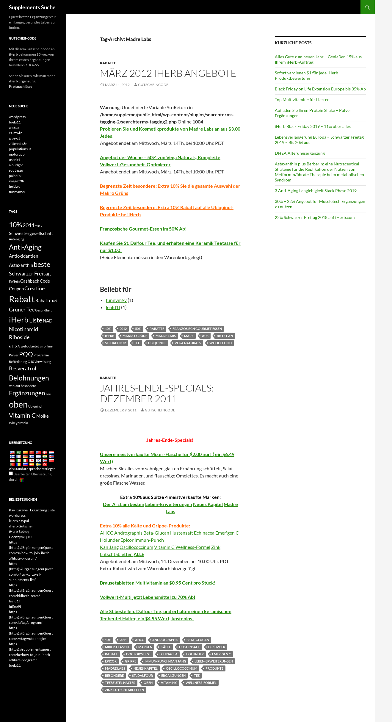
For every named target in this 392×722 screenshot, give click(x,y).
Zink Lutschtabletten (124, 690)
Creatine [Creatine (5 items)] (34, 288)
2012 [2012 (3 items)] (38, 226)
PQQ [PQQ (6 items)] (26, 354)
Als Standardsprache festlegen (32, 468)
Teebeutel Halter (120, 683)
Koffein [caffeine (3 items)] (14, 281)
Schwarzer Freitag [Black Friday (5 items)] (30, 273)
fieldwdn (16, 186)
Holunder (110, 540)
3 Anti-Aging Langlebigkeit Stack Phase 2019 (316, 190)
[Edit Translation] (11, 473)
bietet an (225, 336)
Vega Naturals (188, 343)
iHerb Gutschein (22, 526)
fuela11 (15, 122)
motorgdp (17, 154)
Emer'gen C (227, 532)
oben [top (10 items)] (18, 404)
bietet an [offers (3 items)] (36, 346)
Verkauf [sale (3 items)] (14, 386)
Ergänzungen (173, 675)
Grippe (130, 661)
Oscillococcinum (136, 547)
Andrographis (128, 532)
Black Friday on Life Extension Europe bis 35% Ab (320, 88)
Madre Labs (166, 336)
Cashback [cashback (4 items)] (29, 281)
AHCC (106, 532)
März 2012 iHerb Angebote (168, 73)
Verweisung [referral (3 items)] (43, 362)
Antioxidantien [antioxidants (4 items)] (23, 256)
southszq (16, 170)
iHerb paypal (19, 521)
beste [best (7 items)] (42, 264)
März (189, 336)
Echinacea (204, 532)
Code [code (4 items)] (45, 281)
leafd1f (113, 307)
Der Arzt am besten (123, 504)
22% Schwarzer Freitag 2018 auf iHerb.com (315, 217)
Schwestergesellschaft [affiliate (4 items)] (31, 233)
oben (148, 683)
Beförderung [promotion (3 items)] (18, 362)
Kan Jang (109, 547)
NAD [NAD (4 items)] (47, 320)
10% (108, 329)
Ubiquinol (157, 343)
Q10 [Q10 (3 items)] (31, 362)
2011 (123, 640)
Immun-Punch (149, 540)
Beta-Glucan (156, 532)
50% (138, 329)
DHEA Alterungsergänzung (300, 153)
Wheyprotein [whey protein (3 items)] (18, 423)
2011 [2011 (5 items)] (29, 225)
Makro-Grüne (135, 336)
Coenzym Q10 (20, 537)
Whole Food (220, 343)
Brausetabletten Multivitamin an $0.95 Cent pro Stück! (158, 582)
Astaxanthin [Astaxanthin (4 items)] (21, 265)
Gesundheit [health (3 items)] (43, 310)
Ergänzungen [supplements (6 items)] (27, 393)
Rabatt (111, 654)
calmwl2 (15, 133)
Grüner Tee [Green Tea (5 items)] (22, 309)
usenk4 (14, 159)
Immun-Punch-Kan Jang (165, 661)
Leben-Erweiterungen (168, 504)
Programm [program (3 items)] (41, 355)
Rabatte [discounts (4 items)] (43, 300)
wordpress (17, 117)
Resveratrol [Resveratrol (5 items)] (22, 368)
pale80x (15, 175)
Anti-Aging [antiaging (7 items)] (25, 247)
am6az (14, 127)
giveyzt (14, 138)
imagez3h (16, 181)
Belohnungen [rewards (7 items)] (29, 378)
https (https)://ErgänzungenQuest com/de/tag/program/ (31, 617)
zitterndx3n (18, 143)
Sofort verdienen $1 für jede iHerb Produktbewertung (306, 75)
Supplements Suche (32, 7)
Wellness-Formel (192, 547)
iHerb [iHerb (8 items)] (19, 319)
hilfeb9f (15, 606)
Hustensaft (181, 532)
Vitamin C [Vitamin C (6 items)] (22, 415)
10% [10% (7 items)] (15, 224)
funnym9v (116, 300)
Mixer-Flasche (117, 647)
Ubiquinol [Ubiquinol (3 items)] (35, 406)
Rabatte (108, 63)
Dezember (216, 647)
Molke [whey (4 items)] (42, 416)
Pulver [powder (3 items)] (13, 355)
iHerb (109, 336)
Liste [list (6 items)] (35, 320)
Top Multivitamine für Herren (302, 99)
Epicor (127, 540)
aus (205, 336)
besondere (114, 675)
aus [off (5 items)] (13, 345)
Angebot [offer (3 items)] (24, 346)
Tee (137, 343)
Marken (145, 647)
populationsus (20, 149)
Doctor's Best (138, 654)
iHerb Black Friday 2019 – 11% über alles (313, 126)
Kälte (166, 647)
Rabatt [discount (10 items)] (22, 299)
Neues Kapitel (208, 504)
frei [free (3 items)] (54, 301)
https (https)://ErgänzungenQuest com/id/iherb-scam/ (31, 590)
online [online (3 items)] (48, 346)
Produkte (214, 668)
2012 (123, 329)
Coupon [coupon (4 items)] (16, 288)
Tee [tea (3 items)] (48, 394)
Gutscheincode (153, 84)
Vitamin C (164, 547)
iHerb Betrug (19, 531)
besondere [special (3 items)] (28, 386)
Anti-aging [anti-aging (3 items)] (16, 239)
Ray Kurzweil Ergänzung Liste (32, 510)
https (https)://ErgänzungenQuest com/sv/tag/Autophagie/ (31, 633)
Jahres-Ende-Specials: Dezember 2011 (157, 393)
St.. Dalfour (115, 343)
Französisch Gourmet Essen (197, 329)
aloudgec (16, 165)
